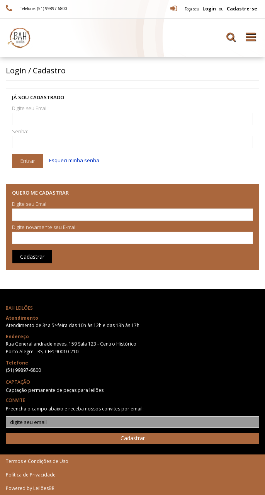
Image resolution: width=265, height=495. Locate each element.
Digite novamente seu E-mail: (45, 227)
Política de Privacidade (31, 474)
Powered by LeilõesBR (30, 488)
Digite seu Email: (30, 108)
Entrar (27, 160)
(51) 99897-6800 (23, 370)
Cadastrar (32, 256)
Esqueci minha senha (74, 160)
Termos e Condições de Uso (37, 461)
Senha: (20, 131)
